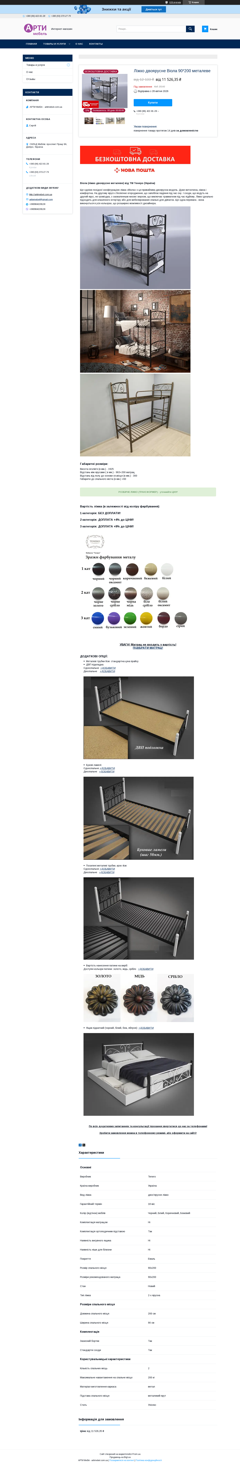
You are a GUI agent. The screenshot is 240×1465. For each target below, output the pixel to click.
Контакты (96, 44)
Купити (153, 102)
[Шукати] (190, 29)
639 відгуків (175, 2)
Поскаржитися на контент (121, 1460)
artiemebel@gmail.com (41, 199)
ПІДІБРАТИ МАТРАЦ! (148, 648)
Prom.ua (136, 1454)
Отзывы (30, 79)
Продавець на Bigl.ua (120, 1457)
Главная (31, 44)
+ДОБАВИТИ (108, 668)
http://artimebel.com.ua (40, 194)
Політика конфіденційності (149, 1460)
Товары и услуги (54, 44)
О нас (79, 44)
